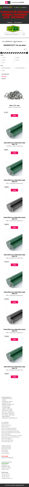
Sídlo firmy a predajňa (6, 467)
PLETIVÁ (4, 400)
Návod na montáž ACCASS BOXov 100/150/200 (12, 435)
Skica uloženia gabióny (6, 438)
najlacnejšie (4, 76)
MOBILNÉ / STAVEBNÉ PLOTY (8, 404)
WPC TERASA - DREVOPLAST (8, 415)
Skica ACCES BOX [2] (6, 434)
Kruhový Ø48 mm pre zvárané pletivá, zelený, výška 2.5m (14, 292)
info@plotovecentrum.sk (7, 478)
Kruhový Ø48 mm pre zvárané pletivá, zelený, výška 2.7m (14, 367)
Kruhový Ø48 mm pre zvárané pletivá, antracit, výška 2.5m (14, 330)
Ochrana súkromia (5, 453)
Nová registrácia (18, 22)
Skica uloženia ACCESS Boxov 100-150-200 (11, 432)
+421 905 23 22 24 (5, 475)
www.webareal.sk (20, 485)
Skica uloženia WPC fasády (7, 440)
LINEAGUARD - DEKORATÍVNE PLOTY (10, 418)
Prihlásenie (9, 22)
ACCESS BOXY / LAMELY (7, 410)
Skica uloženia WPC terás (7, 441)
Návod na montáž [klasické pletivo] (9, 428)
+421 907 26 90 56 (5, 476)
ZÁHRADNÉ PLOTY (8, 41)
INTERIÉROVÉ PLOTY (6, 403)
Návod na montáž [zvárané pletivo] (9, 429)
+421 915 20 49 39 (5, 473)
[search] (24, 34)
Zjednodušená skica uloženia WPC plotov (10, 437)
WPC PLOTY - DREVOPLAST (8, 412)
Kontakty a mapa (5, 469)
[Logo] (14, 28)
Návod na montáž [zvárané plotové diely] (10, 431)
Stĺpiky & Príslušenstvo (17, 41)
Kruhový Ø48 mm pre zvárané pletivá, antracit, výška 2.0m (14, 218)
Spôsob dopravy (5, 423)
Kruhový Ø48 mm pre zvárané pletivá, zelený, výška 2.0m (14, 180)
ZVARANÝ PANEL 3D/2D (7, 398)
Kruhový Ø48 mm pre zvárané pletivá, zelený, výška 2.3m (14, 255)
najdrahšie (3, 78)
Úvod (3, 41)
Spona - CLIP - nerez (14, 105)
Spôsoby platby (5, 451)
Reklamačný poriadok (6, 448)
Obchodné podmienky (6, 447)
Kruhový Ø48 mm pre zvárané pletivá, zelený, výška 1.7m (14, 143)
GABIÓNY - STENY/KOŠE (7, 409)
